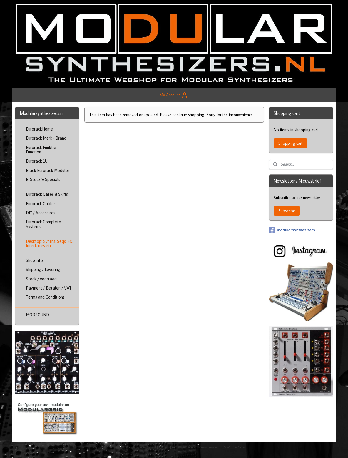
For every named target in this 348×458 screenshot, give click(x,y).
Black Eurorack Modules (48, 170)
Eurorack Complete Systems (43, 224)
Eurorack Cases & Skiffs (47, 194)
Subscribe (286, 210)
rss (173, 447)
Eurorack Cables (41, 203)
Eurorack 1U (37, 161)
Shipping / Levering (43, 269)
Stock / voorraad (41, 279)
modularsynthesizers (292, 230)
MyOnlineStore (234, 447)
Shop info (34, 260)
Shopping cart (290, 143)
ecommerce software (191, 447)
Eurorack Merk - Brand (46, 138)
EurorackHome (39, 129)
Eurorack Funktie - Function (42, 149)
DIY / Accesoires (40, 212)
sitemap (164, 447)
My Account (174, 95)
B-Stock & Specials (43, 179)
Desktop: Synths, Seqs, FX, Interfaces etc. (49, 243)
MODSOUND (37, 314)
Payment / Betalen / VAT (49, 288)
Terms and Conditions (45, 297)
